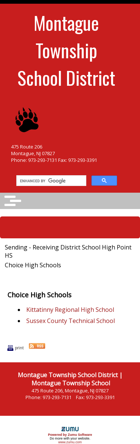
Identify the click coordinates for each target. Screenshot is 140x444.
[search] (50, 180)
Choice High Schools (33, 265)
